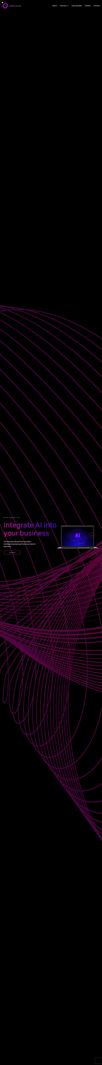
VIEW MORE (12, 552)
